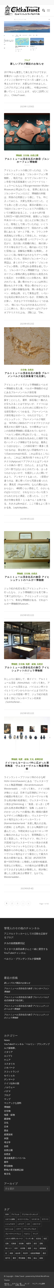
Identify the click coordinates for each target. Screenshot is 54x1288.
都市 (6, 1161)
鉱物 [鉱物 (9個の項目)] (41, 1258)
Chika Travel (19, 1276)
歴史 (6, 1130)
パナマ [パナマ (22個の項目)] (18, 1229)
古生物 (26, 155)
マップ (7, 1099)
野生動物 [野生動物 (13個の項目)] (22, 1258)
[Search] (42, 10)
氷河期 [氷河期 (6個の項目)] (22, 1248)
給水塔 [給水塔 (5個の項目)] (18, 1253)
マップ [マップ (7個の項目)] (35, 1234)
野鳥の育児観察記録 (13, 1169)
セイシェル (9, 1075)
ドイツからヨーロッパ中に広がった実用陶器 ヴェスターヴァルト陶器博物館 (27, 765)
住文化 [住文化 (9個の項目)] (38, 1238)
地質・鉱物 (31, 664)
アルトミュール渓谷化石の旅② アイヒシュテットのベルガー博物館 (27, 578)
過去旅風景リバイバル (15, 1157)
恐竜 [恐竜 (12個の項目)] (41, 1243)
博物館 (19, 155)
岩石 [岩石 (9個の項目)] (35, 1243)
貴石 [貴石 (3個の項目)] (44, 1253)
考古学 (7, 1142)
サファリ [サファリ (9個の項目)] (45, 1219)
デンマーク (9, 1079)
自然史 (31, 369)
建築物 (7, 1118)
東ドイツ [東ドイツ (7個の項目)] (8, 1248)
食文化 (7, 1173)
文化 (32, 759)
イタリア (8, 1051)
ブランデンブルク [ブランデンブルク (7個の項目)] (29, 1229)
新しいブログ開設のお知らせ (27, 63)
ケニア (7, 1059)
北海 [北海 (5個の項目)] (6, 1243)
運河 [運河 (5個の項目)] (14, 1258)
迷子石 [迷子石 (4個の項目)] (7, 1258)
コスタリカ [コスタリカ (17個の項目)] (35, 1219)
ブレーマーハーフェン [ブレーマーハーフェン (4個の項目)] (13, 1234)
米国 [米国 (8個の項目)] (11, 1253)
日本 (6, 1126)
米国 (6, 1138)
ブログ (27, 60)
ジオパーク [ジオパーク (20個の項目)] (36, 1224)
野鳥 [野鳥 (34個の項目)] (29, 1258)
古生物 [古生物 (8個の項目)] (21, 1243)
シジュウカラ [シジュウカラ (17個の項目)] (10, 1224)
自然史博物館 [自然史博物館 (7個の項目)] (35, 1253)
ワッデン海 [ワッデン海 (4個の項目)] (29, 1238)
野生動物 (8, 1165)
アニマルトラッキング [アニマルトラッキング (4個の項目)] (30, 1214)
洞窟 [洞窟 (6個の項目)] (29, 1248)
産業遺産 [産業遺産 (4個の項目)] (43, 1248)
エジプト (8, 1055)
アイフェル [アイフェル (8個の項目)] (15, 1214)
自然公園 (34, 155)
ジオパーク (9, 1067)
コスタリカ (9, 1063)
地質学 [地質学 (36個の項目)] (28, 1243)
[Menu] (48, 10)
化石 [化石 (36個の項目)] (45, 1238)
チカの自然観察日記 (14, 943)
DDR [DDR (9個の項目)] (7, 1214)
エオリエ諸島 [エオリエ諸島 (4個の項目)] (10, 1219)
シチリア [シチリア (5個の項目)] (21, 1224)
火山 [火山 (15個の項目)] (35, 1248)
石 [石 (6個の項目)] (6, 1253)
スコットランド (11, 1071)
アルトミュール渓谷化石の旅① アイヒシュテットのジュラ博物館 (27, 669)
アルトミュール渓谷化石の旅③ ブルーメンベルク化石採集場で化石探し (27, 374)
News (7, 1040)
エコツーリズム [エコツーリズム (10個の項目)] (23, 1219)
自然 (6, 1146)
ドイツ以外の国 (11, 1083)
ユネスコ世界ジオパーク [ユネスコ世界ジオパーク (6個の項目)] (14, 1238)
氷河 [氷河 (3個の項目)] (16, 1248)
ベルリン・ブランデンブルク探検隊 (22, 958)
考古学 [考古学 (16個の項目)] (25, 1253)
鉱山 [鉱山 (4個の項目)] (35, 1258)
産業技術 (39, 759)
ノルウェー (9, 1087)
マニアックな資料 (12, 1102)
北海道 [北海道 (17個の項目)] (13, 1243)
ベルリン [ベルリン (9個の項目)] (27, 1234)
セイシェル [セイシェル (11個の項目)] (9, 1229)
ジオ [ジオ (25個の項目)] (28, 1224)
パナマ (7, 1091)
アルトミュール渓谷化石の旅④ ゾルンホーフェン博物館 (27, 160)
